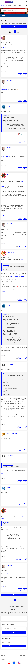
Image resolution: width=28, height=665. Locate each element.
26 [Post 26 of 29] (3, 478)
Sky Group (3, 659)
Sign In (26, 2)
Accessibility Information (22, 656)
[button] (26, 36)
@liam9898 (5, 522)
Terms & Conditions (23, 655)
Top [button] (15, 652)
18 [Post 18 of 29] (3, 138)
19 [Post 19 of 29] (3, 165)
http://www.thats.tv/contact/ (17, 276)
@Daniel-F (5, 115)
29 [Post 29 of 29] (3, 586)
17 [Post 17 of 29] (3, 97)
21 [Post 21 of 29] (3, 243)
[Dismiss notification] (26, 5)
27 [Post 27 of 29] (3, 500)
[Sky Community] (8, 2)
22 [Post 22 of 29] (3, 296)
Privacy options (4, 655)
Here (4, 291)
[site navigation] (1, 2)
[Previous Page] (10, 31)
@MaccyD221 (6, 47)
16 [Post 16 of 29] (3, 71)
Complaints (3, 658)
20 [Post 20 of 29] (3, 215)
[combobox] (13, 10)
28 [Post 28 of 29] (3, 556)
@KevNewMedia (5, 89)
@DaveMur (5, 373)
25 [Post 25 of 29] (3, 446)
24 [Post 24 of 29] (3, 424)
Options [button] (2, 20)
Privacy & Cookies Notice (5, 656)
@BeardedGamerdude (8, 465)
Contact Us (25, 658)
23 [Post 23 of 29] (3, 355)
